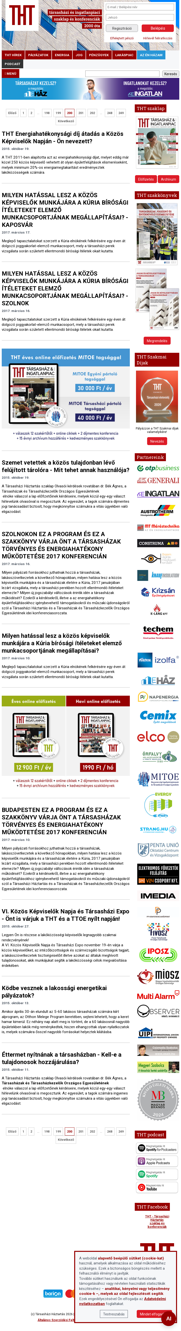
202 (92, 113)
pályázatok (38, 55)
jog (79, 55)
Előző (12, 113)
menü (10, 73)
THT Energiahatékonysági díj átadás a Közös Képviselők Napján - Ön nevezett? (62, 137)
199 (58, 113)
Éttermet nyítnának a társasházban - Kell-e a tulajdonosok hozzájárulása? (61, 1058)
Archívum (168, 179)
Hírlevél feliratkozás (157, 38)
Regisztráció (122, 28)
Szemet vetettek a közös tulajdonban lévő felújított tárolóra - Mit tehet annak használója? (65, 466)
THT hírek (13, 55)
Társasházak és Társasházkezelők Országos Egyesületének (50, 491)
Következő (66, 121)
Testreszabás (114, 1314)
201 (81, 113)
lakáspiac (124, 55)
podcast (12, 64)
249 (121, 113)
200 (69, 113)
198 (46, 113)
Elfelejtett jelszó (122, 38)
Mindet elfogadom (154, 1314)
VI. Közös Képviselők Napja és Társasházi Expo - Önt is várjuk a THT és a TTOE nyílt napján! (65, 915)
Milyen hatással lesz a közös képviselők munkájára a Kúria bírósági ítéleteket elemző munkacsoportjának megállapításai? (62, 643)
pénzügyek (99, 55)
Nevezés (157, 441)
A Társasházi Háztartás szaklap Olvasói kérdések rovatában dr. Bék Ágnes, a (64, 486)
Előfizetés (146, 179)
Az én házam (151, 55)
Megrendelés (157, 341)
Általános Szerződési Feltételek (61, 1320)
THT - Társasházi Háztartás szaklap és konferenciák (157, 1222)
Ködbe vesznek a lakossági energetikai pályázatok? (54, 992)
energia (62, 55)
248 (109, 113)
